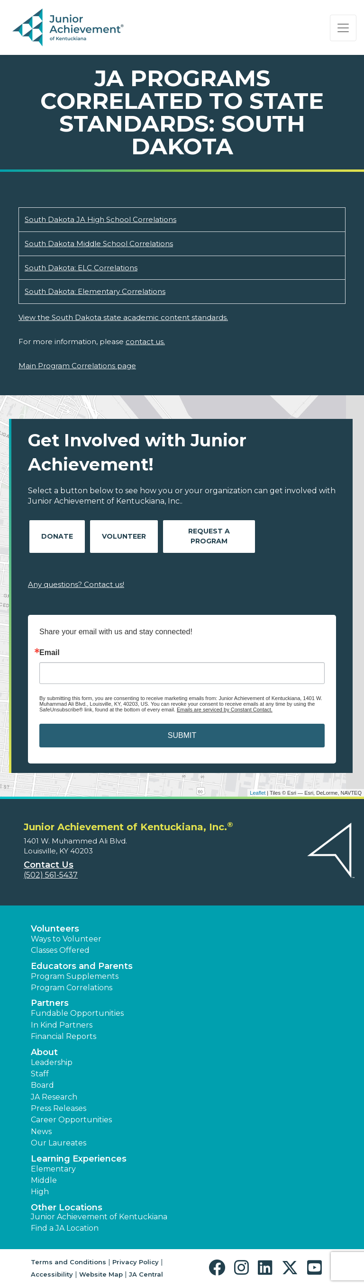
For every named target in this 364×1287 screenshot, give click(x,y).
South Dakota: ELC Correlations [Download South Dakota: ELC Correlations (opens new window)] (81, 267)
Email (49, 653)
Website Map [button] (101, 1274)
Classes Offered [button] (60, 950)
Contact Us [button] (48, 865)
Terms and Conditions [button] (68, 1262)
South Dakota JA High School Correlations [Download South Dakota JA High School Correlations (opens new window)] (100, 219)
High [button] (40, 1191)
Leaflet (257, 793)
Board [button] (42, 1085)
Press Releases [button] (58, 1108)
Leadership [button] (52, 1062)
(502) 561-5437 (51, 874)
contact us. (145, 341)
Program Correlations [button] (71, 987)
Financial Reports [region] (63, 1036)
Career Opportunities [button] (71, 1119)
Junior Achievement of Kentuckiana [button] (99, 1216)
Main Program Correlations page (77, 365)
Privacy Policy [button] (135, 1262)
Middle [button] (44, 1180)
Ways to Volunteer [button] (66, 938)
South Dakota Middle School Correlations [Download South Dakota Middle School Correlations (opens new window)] (99, 243)
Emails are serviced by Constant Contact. (225, 709)
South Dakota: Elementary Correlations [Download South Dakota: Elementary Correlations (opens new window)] (95, 291)
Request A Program (209, 536)
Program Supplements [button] (74, 976)
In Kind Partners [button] (61, 1025)
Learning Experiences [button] (79, 1158)
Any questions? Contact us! (76, 584)
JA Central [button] (146, 1274)
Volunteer (124, 536)
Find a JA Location (65, 1228)
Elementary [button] (53, 1168)
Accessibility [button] (52, 1274)
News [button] (41, 1131)
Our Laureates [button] (58, 1142)
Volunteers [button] (55, 928)
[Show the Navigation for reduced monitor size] (343, 28)
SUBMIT (182, 735)
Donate (57, 536)
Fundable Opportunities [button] (77, 1013)
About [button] (44, 1052)
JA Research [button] (54, 1096)
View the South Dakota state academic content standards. (123, 317)
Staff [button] (40, 1073)
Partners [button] (50, 1003)
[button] (219, 1268)
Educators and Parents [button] (82, 966)
